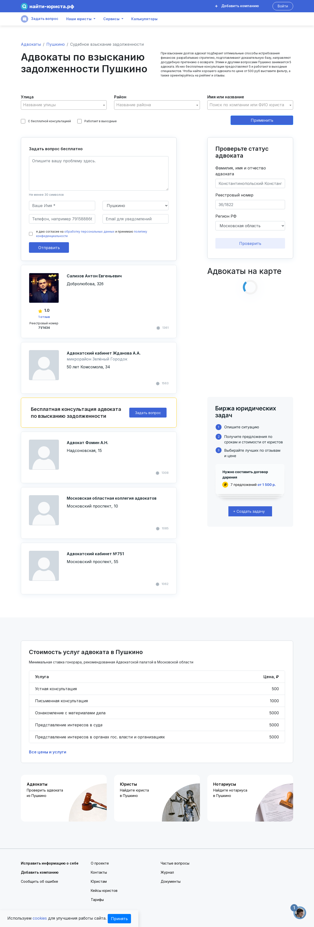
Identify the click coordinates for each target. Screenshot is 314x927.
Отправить (49, 247)
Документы (171, 881)
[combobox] (64, 105)
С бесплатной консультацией (46, 121)
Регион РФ (225, 216)
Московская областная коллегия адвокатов (112, 498)
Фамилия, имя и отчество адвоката (240, 170)
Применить (262, 120)
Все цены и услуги (47, 751)
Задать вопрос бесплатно (56, 148)
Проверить (250, 243)
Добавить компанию (237, 6)
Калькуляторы (144, 19)
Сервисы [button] (111, 19)
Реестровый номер (234, 195)
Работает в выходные (97, 121)
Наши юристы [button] (79, 19)
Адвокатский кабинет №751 (95, 553)
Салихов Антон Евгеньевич (94, 275)
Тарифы (97, 899)
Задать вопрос (39, 19)
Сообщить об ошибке (39, 881)
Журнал (167, 872)
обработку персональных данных (89, 231)
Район (120, 96)
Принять (119, 918)
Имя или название (225, 96)
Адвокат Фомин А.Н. (87, 442)
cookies (40, 918)
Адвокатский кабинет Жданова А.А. (104, 353)
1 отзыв (44, 317)
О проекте (100, 863)
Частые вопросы (175, 863)
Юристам (99, 881)
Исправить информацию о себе (49, 863)
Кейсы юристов (104, 890)
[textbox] (63, 105)
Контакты (99, 872)
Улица (27, 96)
